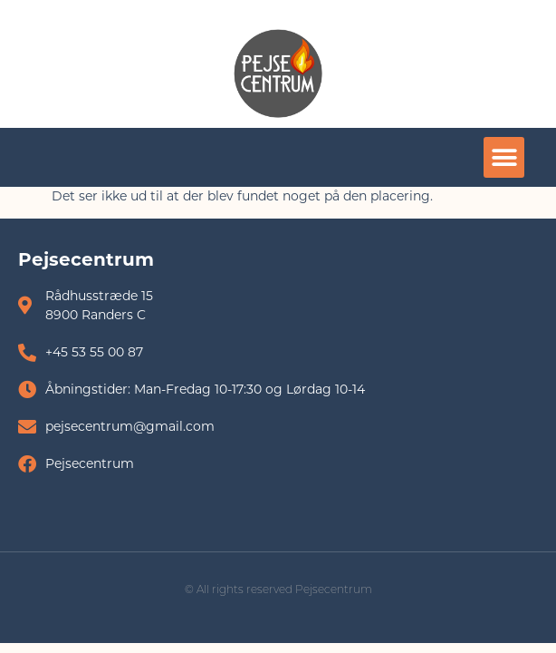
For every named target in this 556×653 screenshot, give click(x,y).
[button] (504, 157)
